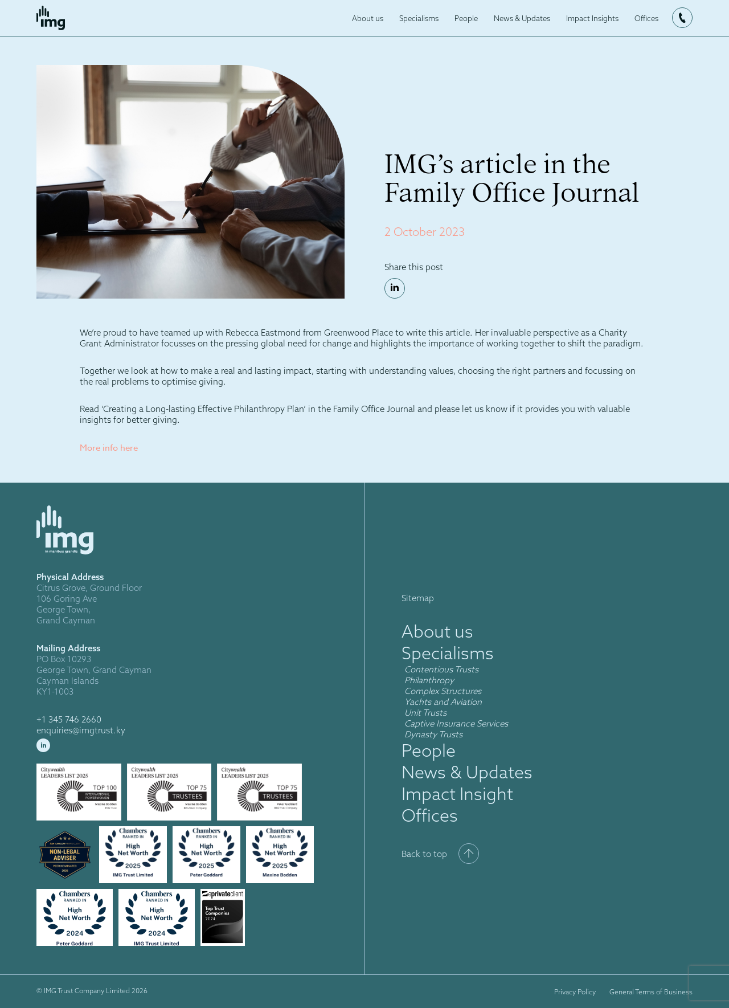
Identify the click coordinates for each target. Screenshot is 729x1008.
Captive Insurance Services (456, 723)
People (466, 18)
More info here (109, 448)
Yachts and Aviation (443, 701)
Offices (646, 18)
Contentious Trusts (441, 669)
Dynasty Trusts (433, 734)
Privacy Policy (575, 991)
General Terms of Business (651, 991)
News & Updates (522, 18)
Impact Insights (592, 18)
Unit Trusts (426, 712)
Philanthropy (429, 680)
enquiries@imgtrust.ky (80, 730)
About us (367, 18)
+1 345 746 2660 (68, 719)
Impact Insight (457, 794)
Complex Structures (442, 690)
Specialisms (419, 18)
